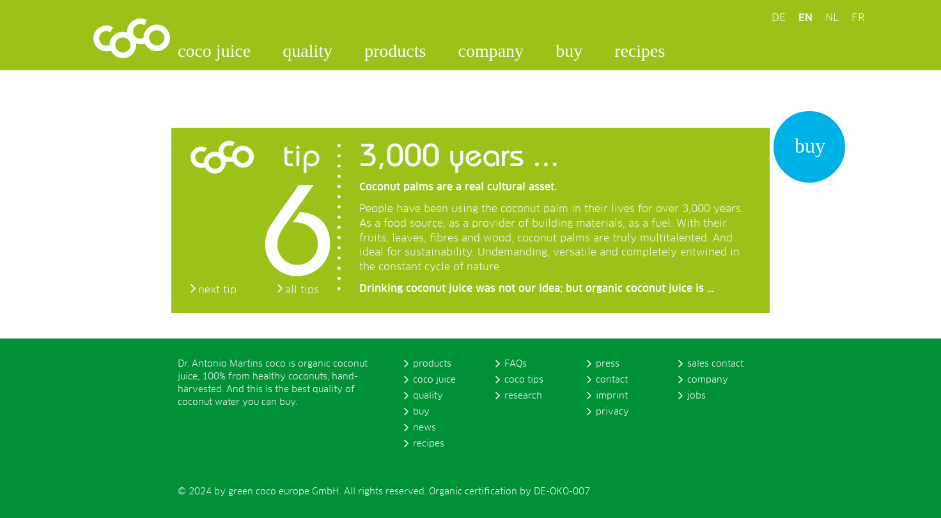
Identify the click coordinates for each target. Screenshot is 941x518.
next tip (217, 290)
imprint (612, 396)
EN (805, 18)
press (607, 364)
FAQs (515, 364)
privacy (612, 412)
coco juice (214, 51)
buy (569, 51)
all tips (302, 290)
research (523, 396)
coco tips (523, 380)
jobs (696, 396)
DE (779, 18)
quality (307, 51)
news (424, 427)
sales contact (715, 364)
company (491, 51)
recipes (639, 51)
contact (612, 380)
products (395, 51)
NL (832, 18)
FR (858, 18)
